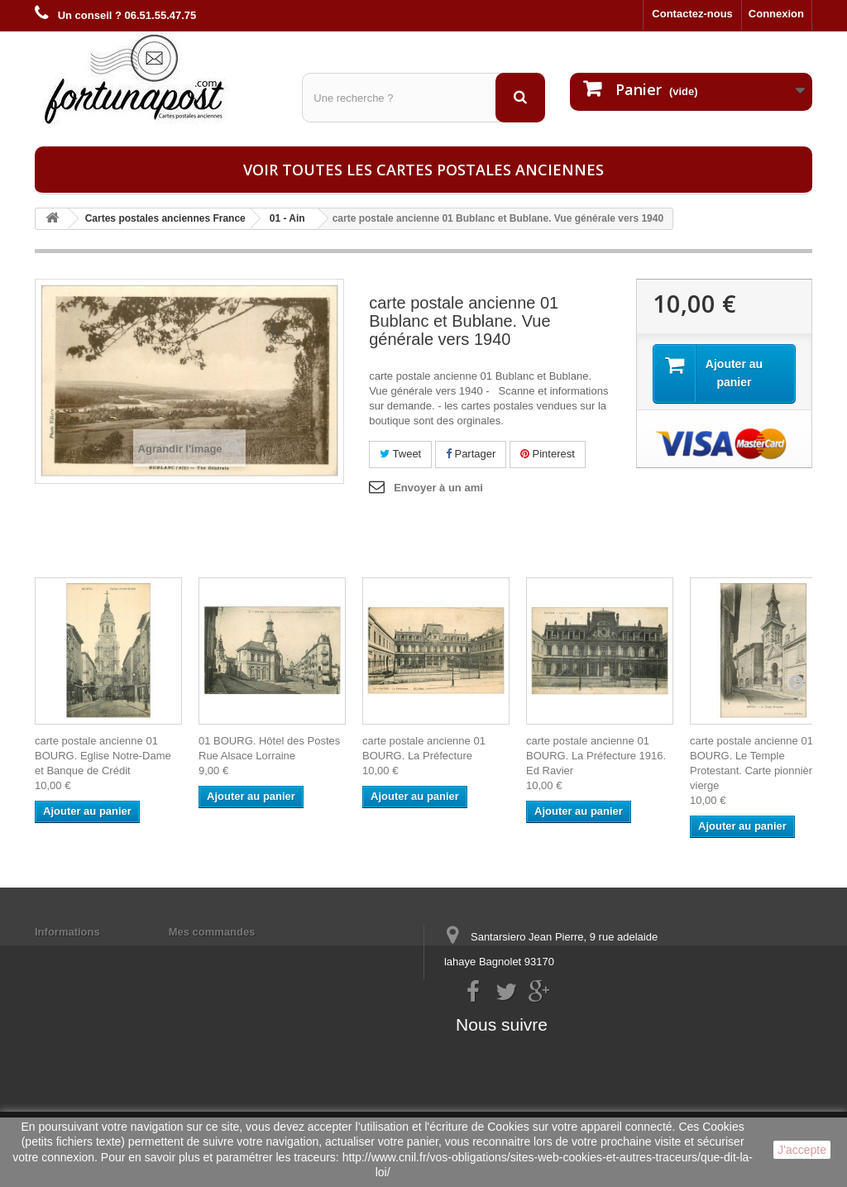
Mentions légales (78, 953)
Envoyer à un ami (438, 487)
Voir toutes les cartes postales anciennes (423, 169)
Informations (67, 932)
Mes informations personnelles (248, 953)
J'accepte (802, 1149)
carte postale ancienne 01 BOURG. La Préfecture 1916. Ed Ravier (596, 756)
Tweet (400, 454)
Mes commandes (212, 932)
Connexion (776, 13)
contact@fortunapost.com (571, 1023)
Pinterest (547, 454)
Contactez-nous (692, 13)
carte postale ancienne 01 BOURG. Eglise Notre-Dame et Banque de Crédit (103, 756)
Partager (470, 454)
